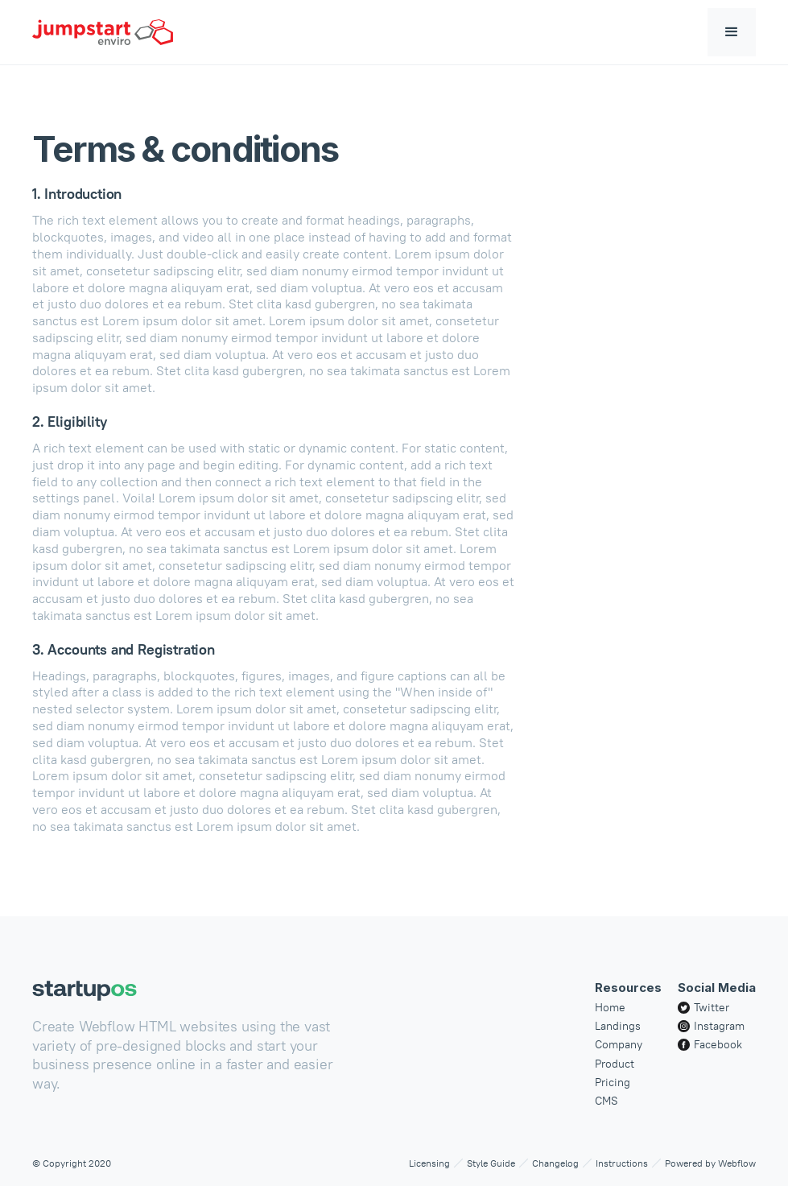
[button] (732, 32)
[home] (102, 32)
